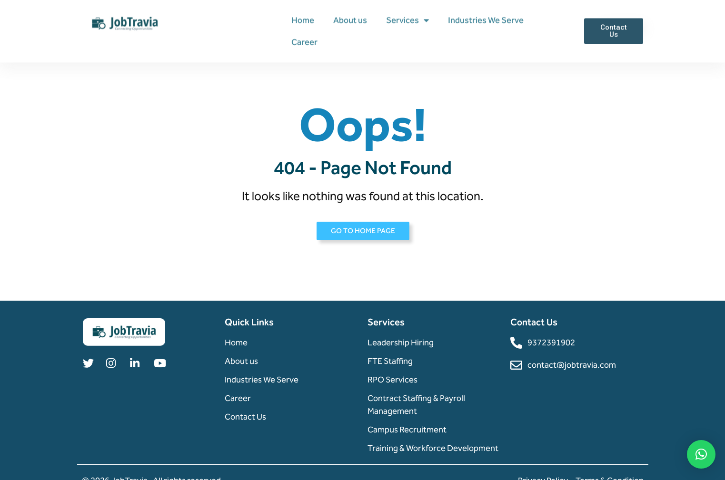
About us (350, 20)
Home (302, 20)
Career (304, 42)
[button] (701, 454)
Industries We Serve (486, 20)
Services (407, 20)
